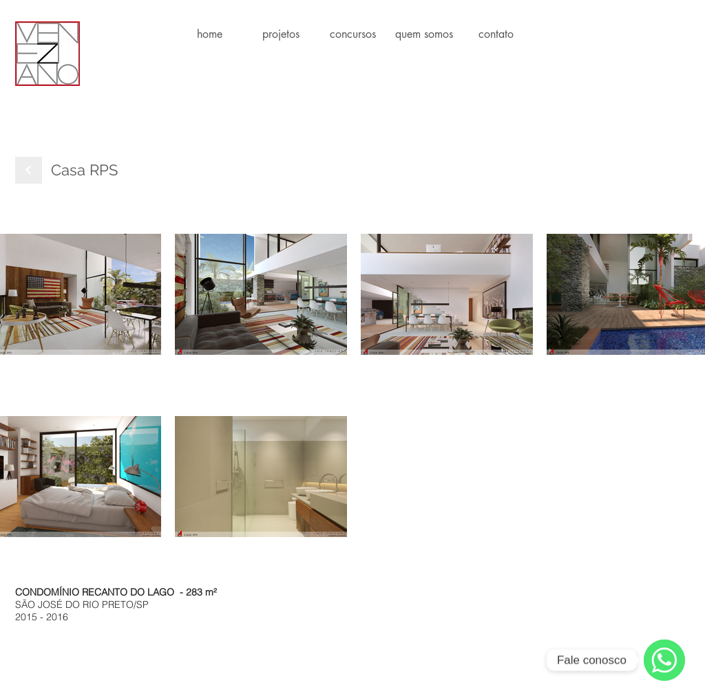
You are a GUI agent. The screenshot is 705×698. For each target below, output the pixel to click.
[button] (281, 34)
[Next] (28, 170)
